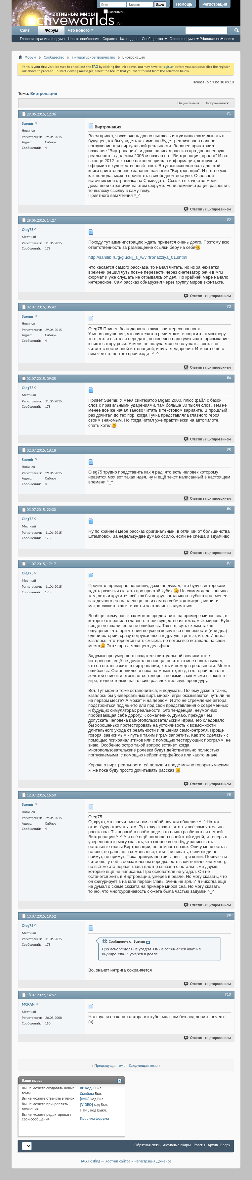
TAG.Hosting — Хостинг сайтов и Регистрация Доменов (126, 1161)
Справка (110, 39)
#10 (228, 994)
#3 (229, 306)
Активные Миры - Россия (184, 1145)
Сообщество (152, 39)
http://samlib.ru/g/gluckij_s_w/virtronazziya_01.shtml (137, 257)
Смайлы (87, 1093)
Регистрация (214, 4)
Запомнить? (114, 12)
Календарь (129, 39)
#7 (229, 563)
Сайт (25, 30)
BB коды (87, 1088)
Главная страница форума (42, 39)
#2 (229, 219)
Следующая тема (143, 1065)
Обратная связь (148, 1145)
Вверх (225, 1145)
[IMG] (85, 1099)
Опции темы (187, 103)
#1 (229, 113)
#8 (229, 794)
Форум (51, 30)
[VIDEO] (86, 1104)
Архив (213, 1145)
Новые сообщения (83, 39)
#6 (229, 509)
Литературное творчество (93, 57)
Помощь (184, 4)
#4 (229, 378)
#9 (229, 915)
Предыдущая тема (109, 1065)
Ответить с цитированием (208, 209)
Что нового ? (80, 30)
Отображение (215, 103)
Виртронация (43, 93)
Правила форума (94, 1118)
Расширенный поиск (216, 39)
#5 (229, 449)
